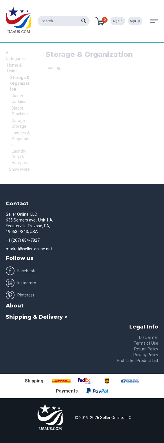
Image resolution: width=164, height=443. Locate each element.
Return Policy (146, 349)
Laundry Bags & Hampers (20, 157)
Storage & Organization (20, 83)
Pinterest (20, 295)
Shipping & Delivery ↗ (36, 317)
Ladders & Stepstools (21, 139)
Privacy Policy (145, 354)
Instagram (21, 283)
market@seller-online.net (29, 249)
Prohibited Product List (137, 360)
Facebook (20, 270)
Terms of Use (146, 343)
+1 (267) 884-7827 (23, 240)
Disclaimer (148, 337)
